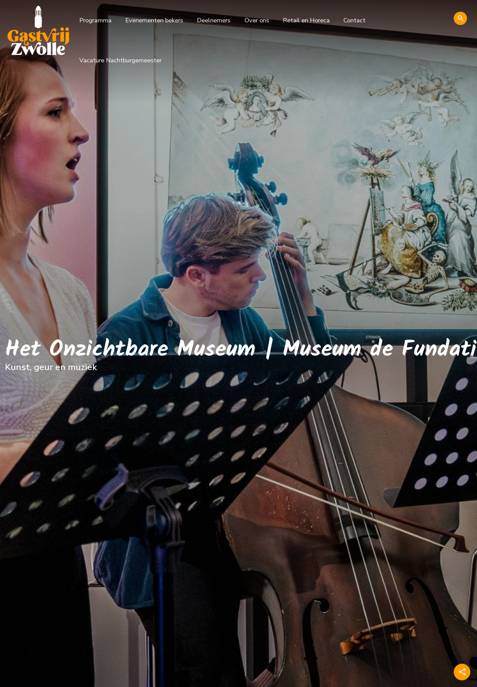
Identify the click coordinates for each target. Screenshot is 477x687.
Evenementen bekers (154, 20)
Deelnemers (214, 20)
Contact (354, 20)
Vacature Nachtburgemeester (120, 60)
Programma (95, 20)
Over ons (256, 20)
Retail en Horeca (306, 20)
